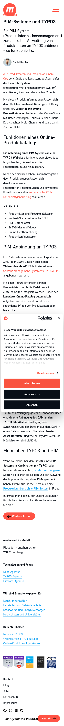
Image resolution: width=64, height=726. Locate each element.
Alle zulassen (32, 383)
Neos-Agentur (11, 572)
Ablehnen (32, 404)
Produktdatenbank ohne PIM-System (25, 489)
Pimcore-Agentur (13, 581)
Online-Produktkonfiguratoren (21, 643)
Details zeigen (45, 372)
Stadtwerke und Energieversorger (24, 610)
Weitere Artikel (19, 516)
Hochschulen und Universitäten (22, 614)
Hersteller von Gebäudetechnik (22, 605)
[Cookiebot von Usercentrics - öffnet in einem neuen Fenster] (39, 318)
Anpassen (32, 394)
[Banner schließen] (59, 318)
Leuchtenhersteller (15, 601)
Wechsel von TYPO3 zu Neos (20, 639)
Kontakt (49, 718)
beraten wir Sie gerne (46, 470)
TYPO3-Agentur (12, 576)
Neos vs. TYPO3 (13, 634)
